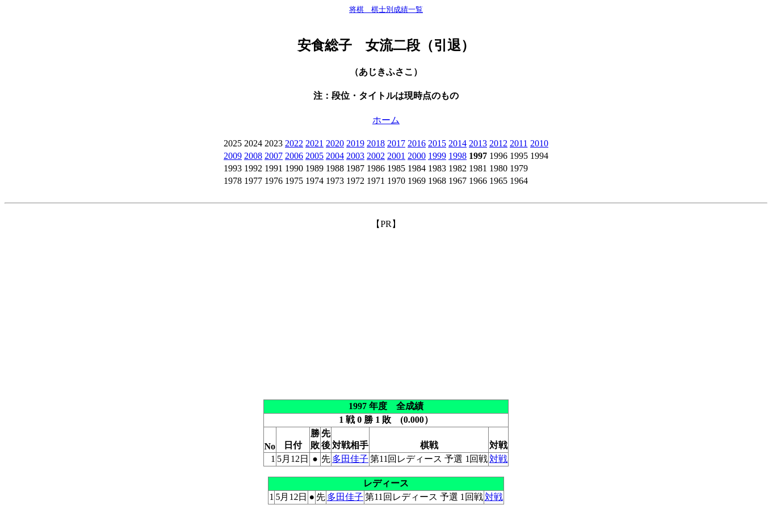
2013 (478, 143)
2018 (376, 143)
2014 (457, 143)
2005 (314, 156)
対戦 (498, 459)
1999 (437, 156)
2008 (253, 156)
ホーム (386, 120)
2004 (335, 156)
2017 (396, 143)
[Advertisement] (386, 309)
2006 (294, 156)
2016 (417, 143)
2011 (518, 143)
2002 (376, 156)
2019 (355, 143)
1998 (457, 156)
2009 (233, 156)
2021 (314, 143)
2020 (335, 143)
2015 (437, 143)
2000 (417, 156)
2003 (355, 156)
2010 (539, 143)
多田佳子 (350, 459)
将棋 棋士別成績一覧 (386, 9)
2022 (294, 143)
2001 (396, 156)
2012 (498, 143)
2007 (274, 156)
